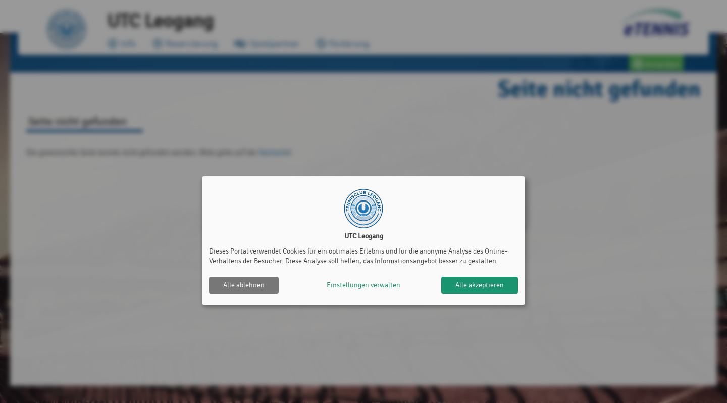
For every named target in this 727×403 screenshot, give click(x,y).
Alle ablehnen (244, 285)
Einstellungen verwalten (363, 285)
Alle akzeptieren (479, 285)
